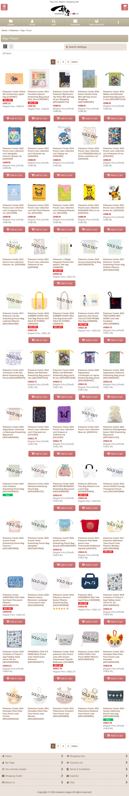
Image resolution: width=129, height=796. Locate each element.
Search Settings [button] (76, 47)
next (75, 61)
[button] (4, 7)
